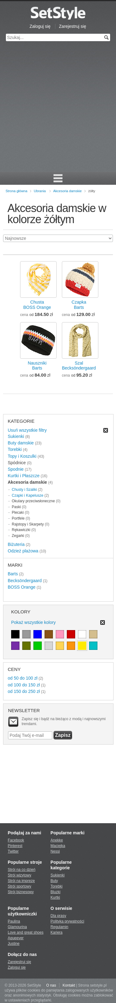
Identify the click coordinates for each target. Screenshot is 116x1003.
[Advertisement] (58, 111)
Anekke (56, 840)
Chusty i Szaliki (24, 489)
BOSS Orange (22, 587)
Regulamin (59, 927)
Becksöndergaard (25, 580)
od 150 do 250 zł (24, 691)
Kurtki (55, 897)
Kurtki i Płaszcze (24, 475)
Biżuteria (16, 544)
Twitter (13, 851)
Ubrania (40, 191)
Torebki (15, 449)
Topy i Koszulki (22, 456)
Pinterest (15, 846)
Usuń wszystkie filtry (27, 430)
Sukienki (16, 436)
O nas (51, 985)
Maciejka (57, 846)
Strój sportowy (19, 886)
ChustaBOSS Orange (37, 305)
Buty (54, 881)
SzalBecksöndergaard (79, 366)
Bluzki (55, 892)
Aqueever (16, 938)
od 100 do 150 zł (24, 684)
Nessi (55, 851)
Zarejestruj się (72, 26)
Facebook (16, 840)
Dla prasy (58, 916)
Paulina (14, 921)
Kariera (56, 932)
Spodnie (16, 469)
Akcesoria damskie (67, 191)
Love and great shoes (25, 932)
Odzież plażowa (23, 550)
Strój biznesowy (21, 892)
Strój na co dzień (21, 869)
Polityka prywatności (67, 921)
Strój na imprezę (21, 881)
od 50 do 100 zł (22, 678)
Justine (13, 943)
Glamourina (17, 927)
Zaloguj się (40, 26)
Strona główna (16, 191)
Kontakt (68, 985)
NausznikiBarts (37, 366)
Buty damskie (21, 442)
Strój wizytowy (19, 875)
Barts (13, 573)
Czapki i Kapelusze (27, 495)
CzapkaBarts (78, 305)
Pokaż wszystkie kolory (33, 622)
